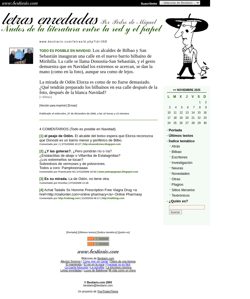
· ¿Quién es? (177, 201)
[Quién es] (124, 232)
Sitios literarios (183, 190)
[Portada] (71, 232)
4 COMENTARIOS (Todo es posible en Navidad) (77, 129)
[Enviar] (72, 105)
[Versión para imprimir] (53, 105)
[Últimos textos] (87, 232)
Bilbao (177, 152)
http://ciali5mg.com (113, 198)
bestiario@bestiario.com (98, 285)
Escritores (180, 157)
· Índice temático (181, 141)
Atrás (176, 146)
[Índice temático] (107, 232)
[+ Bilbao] (45, 97)
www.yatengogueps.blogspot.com (118, 171)
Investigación (182, 163)
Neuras (177, 168)
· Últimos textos (180, 136)
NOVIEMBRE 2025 (188, 89)
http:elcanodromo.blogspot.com (102, 144)
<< (174, 89)
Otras (176, 179)
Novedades (181, 173)
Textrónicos (181, 195)
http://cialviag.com (69, 198)
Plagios (178, 184)
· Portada (174, 130)
